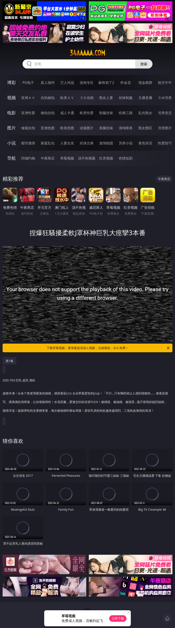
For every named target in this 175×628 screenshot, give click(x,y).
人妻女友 (67, 143)
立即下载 (118, 618)
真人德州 (48, 82)
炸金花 (125, 82)
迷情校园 (106, 143)
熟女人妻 (106, 97)
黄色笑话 (145, 143)
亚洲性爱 (28, 112)
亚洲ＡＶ (28, 97)
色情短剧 (126, 158)
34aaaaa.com (87, 53)
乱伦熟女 (145, 112)
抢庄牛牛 (165, 82)
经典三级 (126, 112)
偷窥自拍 (28, 128)
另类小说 (126, 143)
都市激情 (28, 143)
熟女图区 (145, 128)
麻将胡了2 (106, 82)
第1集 (9, 361)
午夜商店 (48, 158)
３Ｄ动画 (87, 97)
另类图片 (165, 128)
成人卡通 (67, 112)
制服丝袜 (106, 112)
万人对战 (67, 82)
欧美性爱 (87, 112)
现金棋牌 (145, 82)
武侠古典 (87, 143)
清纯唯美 (126, 128)
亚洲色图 (48, 128)
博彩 (11, 82)
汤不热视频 (86, 158)
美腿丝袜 (106, 128)
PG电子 (28, 82)
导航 (11, 158)
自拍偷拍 (48, 97)
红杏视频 (106, 158)
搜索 (143, 64)
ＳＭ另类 (165, 97)
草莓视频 (67, 158)
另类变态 (165, 112)
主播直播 (145, 97)
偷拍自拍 (48, 112)
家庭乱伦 (48, 143)
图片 (11, 128)
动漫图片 (87, 128)
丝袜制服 (126, 97)
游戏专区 (87, 82)
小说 (11, 143)
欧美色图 (67, 128)
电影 (11, 113)
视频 (11, 97)
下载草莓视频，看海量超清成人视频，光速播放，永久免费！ (108, 348)
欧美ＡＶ (67, 97)
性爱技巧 (165, 143)
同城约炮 (28, 158)
